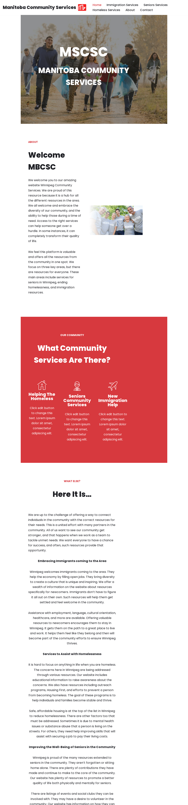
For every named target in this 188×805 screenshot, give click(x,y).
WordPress (39, 800)
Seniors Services (156, 5)
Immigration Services (123, 5)
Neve (6, 800)
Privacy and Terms (152, 800)
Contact (147, 10)
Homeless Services (107, 10)
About (131, 10)
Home (97, 5)
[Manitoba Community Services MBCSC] (44, 7)
